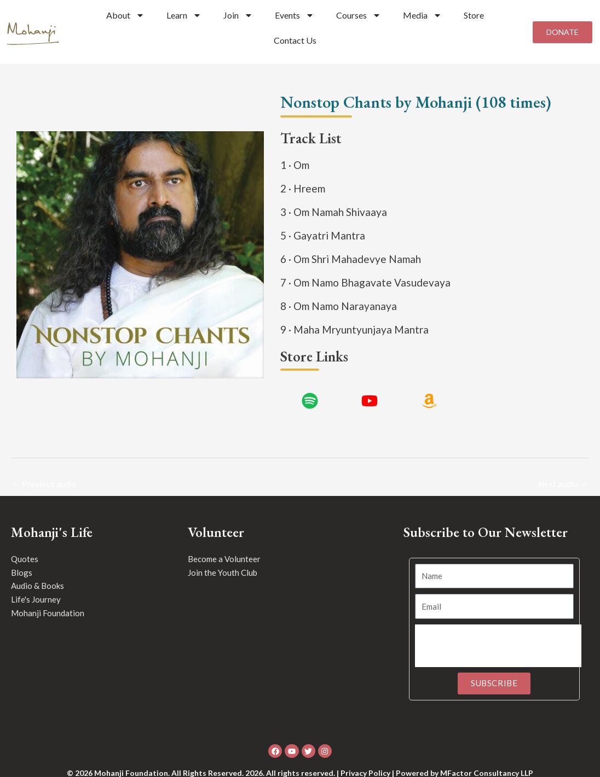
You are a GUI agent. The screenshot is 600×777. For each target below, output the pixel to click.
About (125, 15)
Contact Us (295, 40)
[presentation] (498, 645)
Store (474, 15)
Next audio (563, 484)
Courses (358, 15)
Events (294, 15)
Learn (183, 15)
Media (422, 15)
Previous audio (44, 484)
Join (238, 15)
